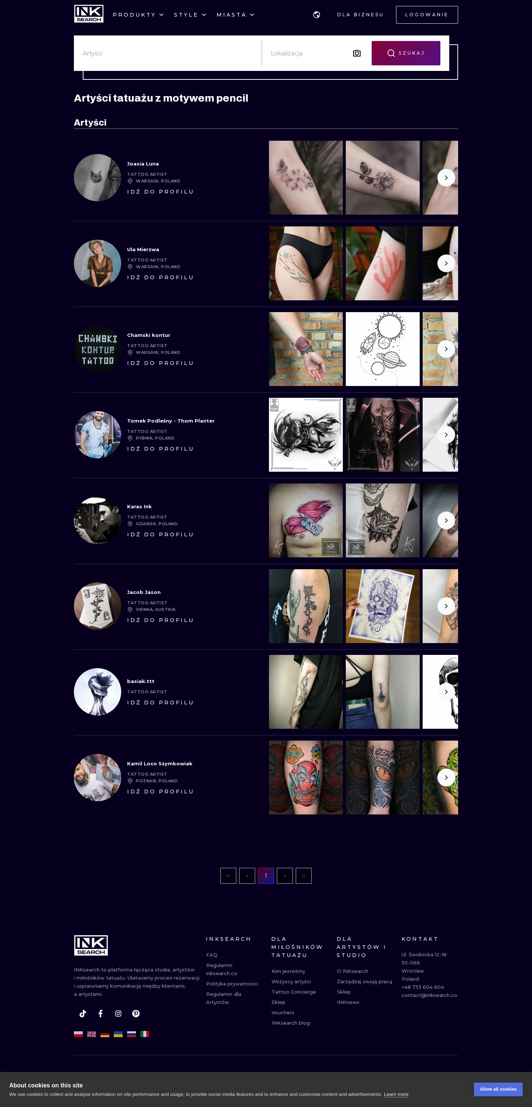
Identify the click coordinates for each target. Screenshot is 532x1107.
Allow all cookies (498, 1089)
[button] (316, 15)
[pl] (78, 1034)
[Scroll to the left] (281, 520)
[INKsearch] (89, 15)
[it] (144, 1034)
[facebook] (100, 1013)
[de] (104, 1034)
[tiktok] (83, 1013)
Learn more (396, 1094)
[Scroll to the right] (446, 178)
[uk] (118, 1034)
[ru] (131, 1034)
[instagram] (118, 1013)
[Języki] (316, 15)
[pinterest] (136, 1013)
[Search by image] (357, 53)
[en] (91, 1034)
